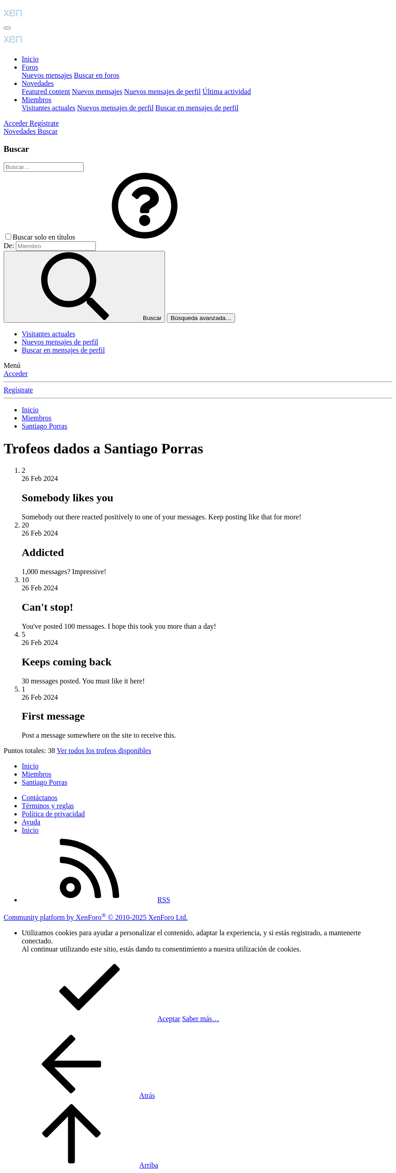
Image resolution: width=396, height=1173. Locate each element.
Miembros (37, 100)
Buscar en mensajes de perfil (197, 108)
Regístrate (18, 390)
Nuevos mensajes (47, 75)
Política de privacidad (53, 814)
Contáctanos (39, 797)
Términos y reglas (48, 806)
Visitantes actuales (48, 108)
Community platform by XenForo (96, 917)
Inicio (30, 59)
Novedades (38, 83)
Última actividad (227, 91)
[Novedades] (21, 131)
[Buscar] (47, 131)
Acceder (16, 373)
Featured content (46, 91)
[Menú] (7, 28)
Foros (30, 67)
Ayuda (31, 822)
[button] (144, 237)
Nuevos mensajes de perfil (162, 91)
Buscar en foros (96, 75)
